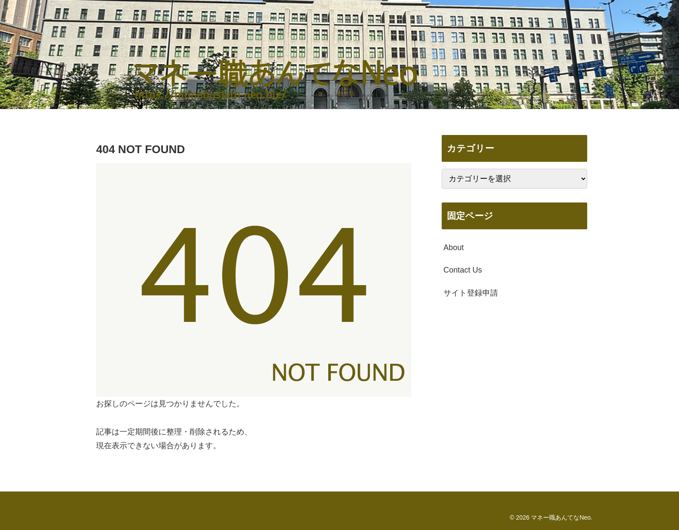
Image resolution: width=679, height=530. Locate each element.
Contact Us (462, 270)
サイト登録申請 (470, 293)
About (453, 247)
